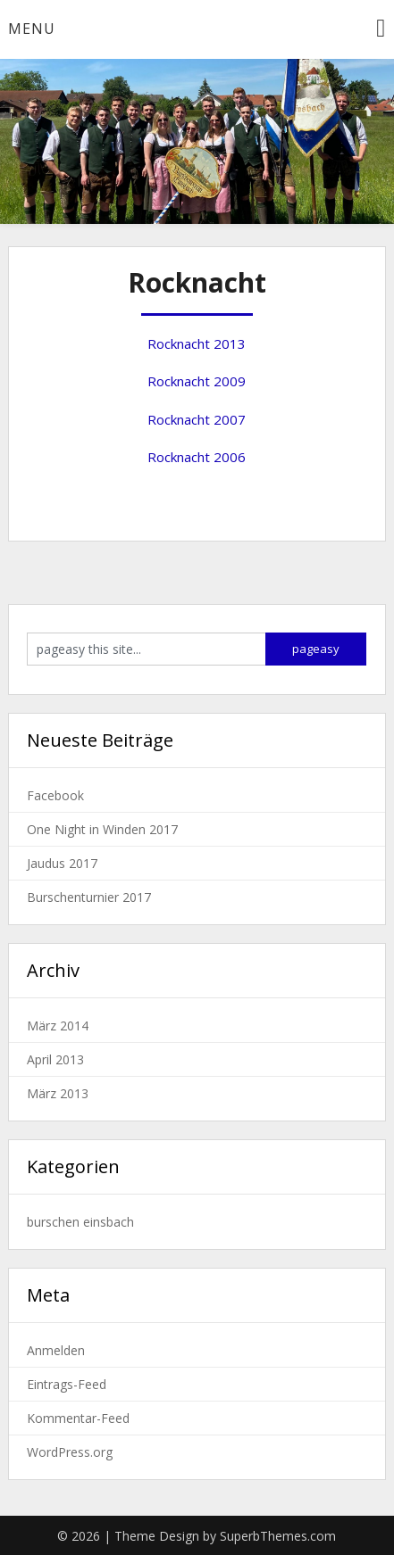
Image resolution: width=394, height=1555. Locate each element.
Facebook (55, 795)
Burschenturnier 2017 (89, 897)
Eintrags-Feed (66, 1384)
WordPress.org (70, 1451)
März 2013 (57, 1093)
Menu (31, 28)
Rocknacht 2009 (196, 381)
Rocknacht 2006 (196, 457)
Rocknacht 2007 (196, 419)
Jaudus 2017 (62, 863)
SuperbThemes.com (278, 1535)
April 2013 (55, 1059)
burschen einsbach (80, 1221)
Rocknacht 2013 (196, 343)
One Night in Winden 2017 (102, 829)
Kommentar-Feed (78, 1418)
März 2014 (57, 1025)
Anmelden (56, 1350)
